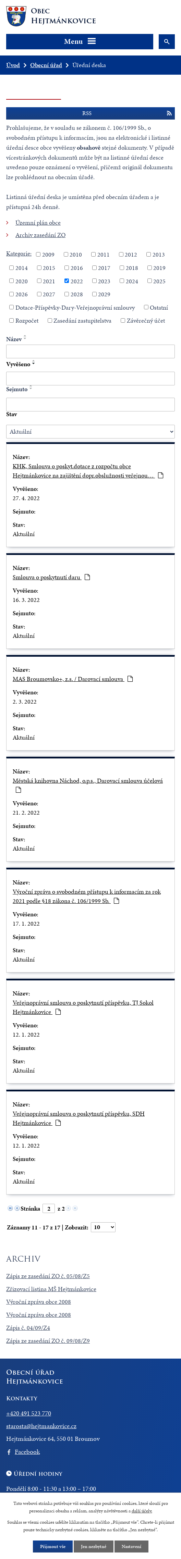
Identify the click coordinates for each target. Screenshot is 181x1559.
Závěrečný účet (146, 320)
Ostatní (159, 307)
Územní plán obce (38, 222)
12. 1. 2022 (26, 1034)
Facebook (27, 1451)
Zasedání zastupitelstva (82, 320)
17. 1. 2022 (26, 923)
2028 (77, 294)
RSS (126, 113)
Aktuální (24, 534)
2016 (77, 267)
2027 (49, 294)
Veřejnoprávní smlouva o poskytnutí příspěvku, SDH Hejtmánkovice (79, 1118)
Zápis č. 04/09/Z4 (28, 1327)
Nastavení (131, 1546)
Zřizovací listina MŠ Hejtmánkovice (51, 1289)
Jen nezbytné (93, 1546)
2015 (49, 267)
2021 (49, 280)
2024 (132, 280)
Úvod (13, 65)
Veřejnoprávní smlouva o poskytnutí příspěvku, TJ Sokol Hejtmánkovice (83, 1007)
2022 (77, 280)
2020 (21, 280)
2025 (159, 280)
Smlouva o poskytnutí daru (51, 577)
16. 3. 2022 (26, 599)
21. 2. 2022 (26, 812)
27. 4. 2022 (26, 498)
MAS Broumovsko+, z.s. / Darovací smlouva (73, 679)
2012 (131, 254)
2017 (104, 267)
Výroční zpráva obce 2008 (38, 1301)
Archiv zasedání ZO (40, 235)
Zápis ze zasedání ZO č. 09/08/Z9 (48, 1340)
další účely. (142, 1511)
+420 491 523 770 (28, 1413)
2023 (104, 280)
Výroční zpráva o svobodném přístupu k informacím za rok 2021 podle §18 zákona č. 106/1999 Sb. (87, 896)
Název (14, 339)
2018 (132, 267)
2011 (103, 254)
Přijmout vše (52, 1546)
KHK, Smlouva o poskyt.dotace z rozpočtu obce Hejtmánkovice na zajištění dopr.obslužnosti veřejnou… (88, 471)
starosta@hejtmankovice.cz (41, 1426)
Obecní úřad (46, 65)
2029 (104, 294)
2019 (159, 267)
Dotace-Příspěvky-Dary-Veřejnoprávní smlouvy (75, 307)
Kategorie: (19, 253)
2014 (21, 267)
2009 (48, 254)
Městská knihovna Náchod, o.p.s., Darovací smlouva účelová (88, 784)
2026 (21, 294)
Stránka (30, 1208)
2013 (159, 254)
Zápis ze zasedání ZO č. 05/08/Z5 (48, 1276)
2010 (76, 254)
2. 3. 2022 (25, 701)
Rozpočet (26, 320)
